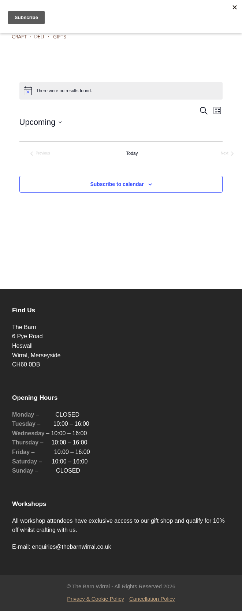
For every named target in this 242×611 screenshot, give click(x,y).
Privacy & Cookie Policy (95, 599)
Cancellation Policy (152, 599)
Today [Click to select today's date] (132, 153)
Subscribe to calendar (117, 184)
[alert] (121, 91)
